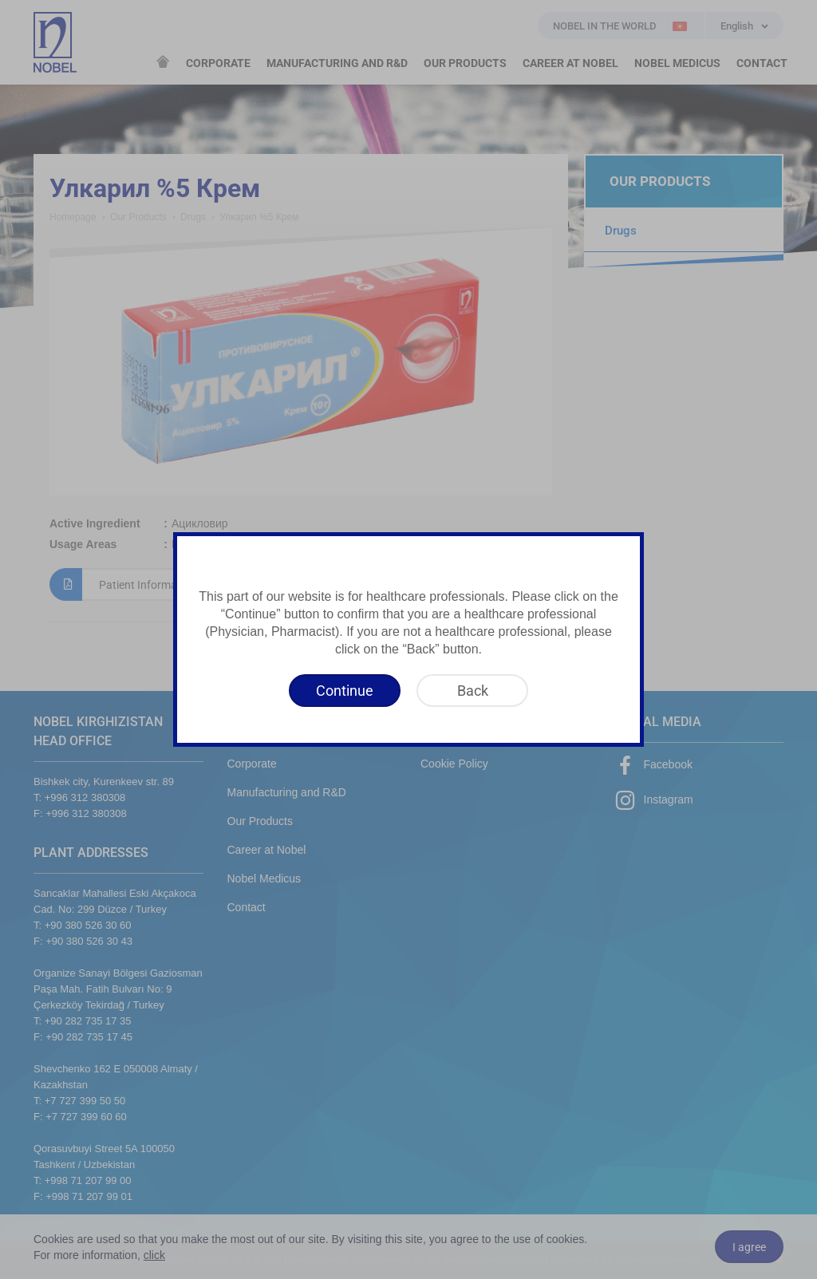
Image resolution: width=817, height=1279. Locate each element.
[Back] (472, 690)
